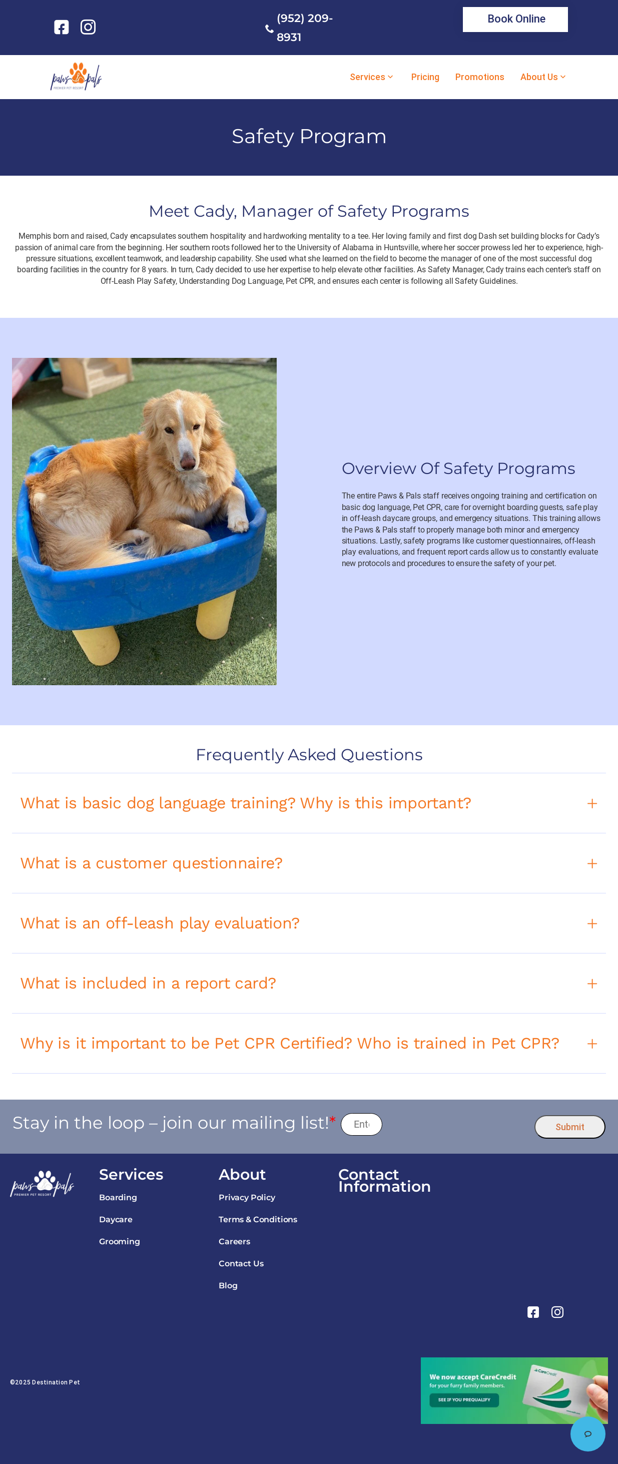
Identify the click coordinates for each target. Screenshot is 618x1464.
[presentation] (458, 1124)
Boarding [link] (118, 1197)
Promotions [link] (479, 77)
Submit (569, 1127)
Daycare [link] (116, 1219)
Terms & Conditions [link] (258, 1219)
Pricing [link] (425, 77)
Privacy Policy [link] (247, 1197)
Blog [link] (228, 1285)
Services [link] (367, 77)
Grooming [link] (119, 1241)
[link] (63, 27)
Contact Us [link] (241, 1263)
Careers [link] (234, 1241)
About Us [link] (539, 77)
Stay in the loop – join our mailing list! (174, 1123)
